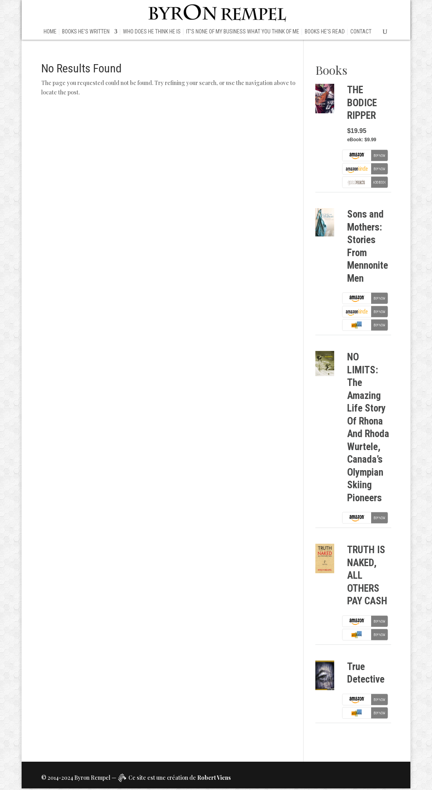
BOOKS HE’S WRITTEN (86, 32)
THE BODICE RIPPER (362, 102)
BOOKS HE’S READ (325, 32)
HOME (50, 32)
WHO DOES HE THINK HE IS (152, 32)
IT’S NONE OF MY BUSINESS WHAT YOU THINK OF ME (242, 32)
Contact (361, 32)
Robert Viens (214, 777)
